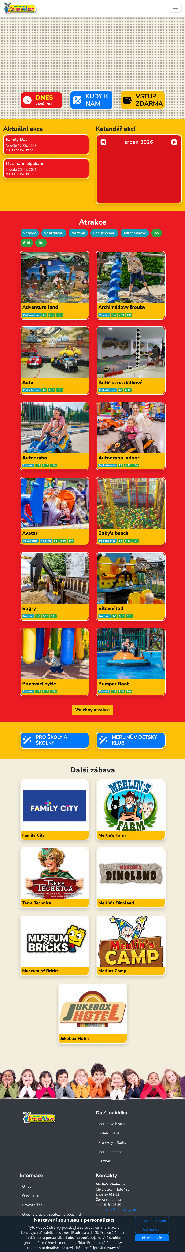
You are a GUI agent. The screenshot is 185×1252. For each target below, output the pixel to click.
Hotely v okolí (109, 1133)
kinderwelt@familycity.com (117, 1209)
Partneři (104, 1161)
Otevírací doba (33, 1195)
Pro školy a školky (112, 1142)
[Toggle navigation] (176, 8)
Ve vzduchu (53, 233)
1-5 (156, 233)
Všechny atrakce (92, 710)
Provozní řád (32, 1205)
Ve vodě (29, 233)
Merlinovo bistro (111, 1124)
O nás (26, 1186)
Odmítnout (152, 1229)
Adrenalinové (134, 233)
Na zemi (78, 233)
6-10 (26, 242)
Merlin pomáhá (110, 1151)
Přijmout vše (152, 1237)
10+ (41, 242)
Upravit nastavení (152, 1221)
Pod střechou (104, 233)
